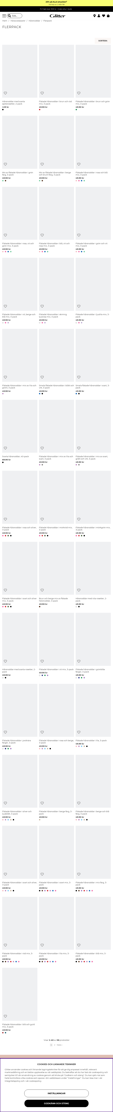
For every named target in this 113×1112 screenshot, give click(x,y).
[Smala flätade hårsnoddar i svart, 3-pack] (93, 362)
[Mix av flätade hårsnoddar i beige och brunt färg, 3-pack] (56, 149)
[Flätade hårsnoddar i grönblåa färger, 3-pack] (93, 646)
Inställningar (56, 1093)
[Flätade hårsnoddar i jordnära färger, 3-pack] (19, 717)
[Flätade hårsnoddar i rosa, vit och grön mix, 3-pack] (19, 220)
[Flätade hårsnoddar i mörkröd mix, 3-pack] (56, 504)
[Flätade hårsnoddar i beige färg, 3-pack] (56, 788)
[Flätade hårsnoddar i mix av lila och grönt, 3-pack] (19, 362)
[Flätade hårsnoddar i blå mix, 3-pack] (93, 930)
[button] (100, 15)
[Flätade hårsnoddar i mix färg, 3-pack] (93, 859)
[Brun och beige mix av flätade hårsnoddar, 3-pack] (56, 575)
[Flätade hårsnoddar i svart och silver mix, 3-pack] (19, 575)
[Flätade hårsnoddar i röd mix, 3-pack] (19, 930)
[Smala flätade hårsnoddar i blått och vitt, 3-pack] (56, 362)
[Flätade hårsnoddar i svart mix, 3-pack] (56, 859)
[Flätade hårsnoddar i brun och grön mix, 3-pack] (93, 78)
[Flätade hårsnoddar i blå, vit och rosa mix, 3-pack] (56, 220)
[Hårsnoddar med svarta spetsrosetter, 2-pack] (19, 78)
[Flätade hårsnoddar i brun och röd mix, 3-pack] (56, 78)
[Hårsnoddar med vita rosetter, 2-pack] (93, 575)
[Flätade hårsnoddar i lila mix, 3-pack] (56, 930)
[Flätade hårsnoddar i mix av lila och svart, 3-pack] (56, 433)
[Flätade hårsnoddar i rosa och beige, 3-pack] (56, 717)
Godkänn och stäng (56, 1103)
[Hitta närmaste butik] (94, 16)
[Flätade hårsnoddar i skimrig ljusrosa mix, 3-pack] (56, 291)
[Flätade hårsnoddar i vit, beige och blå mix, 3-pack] (19, 291)
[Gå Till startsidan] (56, 16)
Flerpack (47, 21)
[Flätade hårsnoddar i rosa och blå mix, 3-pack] (93, 149)
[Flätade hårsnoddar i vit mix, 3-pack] (56, 646)
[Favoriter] (104, 15)
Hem (4, 21)
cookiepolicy (35, 1081)
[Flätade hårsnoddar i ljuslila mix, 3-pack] (93, 291)
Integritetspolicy (12, 1081)
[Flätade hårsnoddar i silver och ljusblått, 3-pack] (19, 788)
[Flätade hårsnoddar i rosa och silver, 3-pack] (19, 504)
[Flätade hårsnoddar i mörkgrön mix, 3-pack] (93, 504)
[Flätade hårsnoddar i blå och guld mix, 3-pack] (19, 1001)
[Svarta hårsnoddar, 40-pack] (19, 433)
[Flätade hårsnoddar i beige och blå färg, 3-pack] (93, 788)
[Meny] (4, 16)
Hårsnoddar (34, 21)
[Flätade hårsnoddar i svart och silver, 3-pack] (19, 859)
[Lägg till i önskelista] (5, 93)
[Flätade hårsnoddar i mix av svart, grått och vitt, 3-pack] (93, 433)
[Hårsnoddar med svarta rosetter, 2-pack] (19, 646)
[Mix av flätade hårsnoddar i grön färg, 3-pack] (19, 149)
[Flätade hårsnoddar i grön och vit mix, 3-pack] (93, 220)
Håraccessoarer (18, 21)
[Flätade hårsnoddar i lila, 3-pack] (93, 717)
